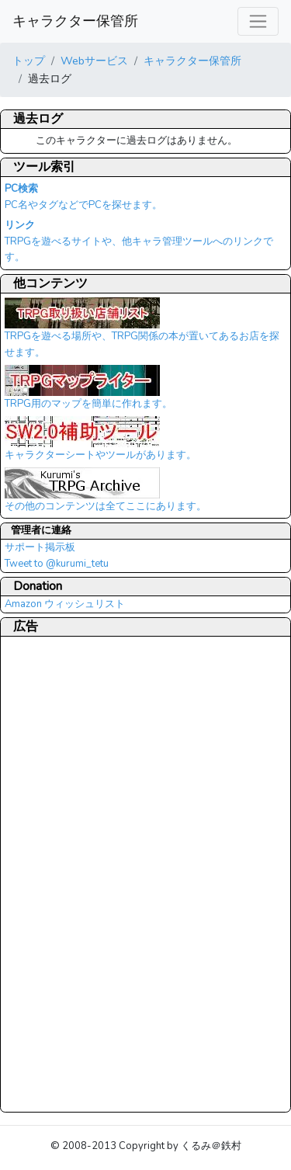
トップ (28, 60)
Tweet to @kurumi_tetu (57, 564)
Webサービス (94, 60)
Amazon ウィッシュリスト (65, 604)
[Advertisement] (67, 873)
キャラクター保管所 (75, 21)
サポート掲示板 (40, 547)
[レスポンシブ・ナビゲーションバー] (258, 21)
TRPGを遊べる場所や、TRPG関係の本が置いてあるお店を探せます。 (142, 333)
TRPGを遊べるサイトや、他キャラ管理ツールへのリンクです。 (139, 241)
